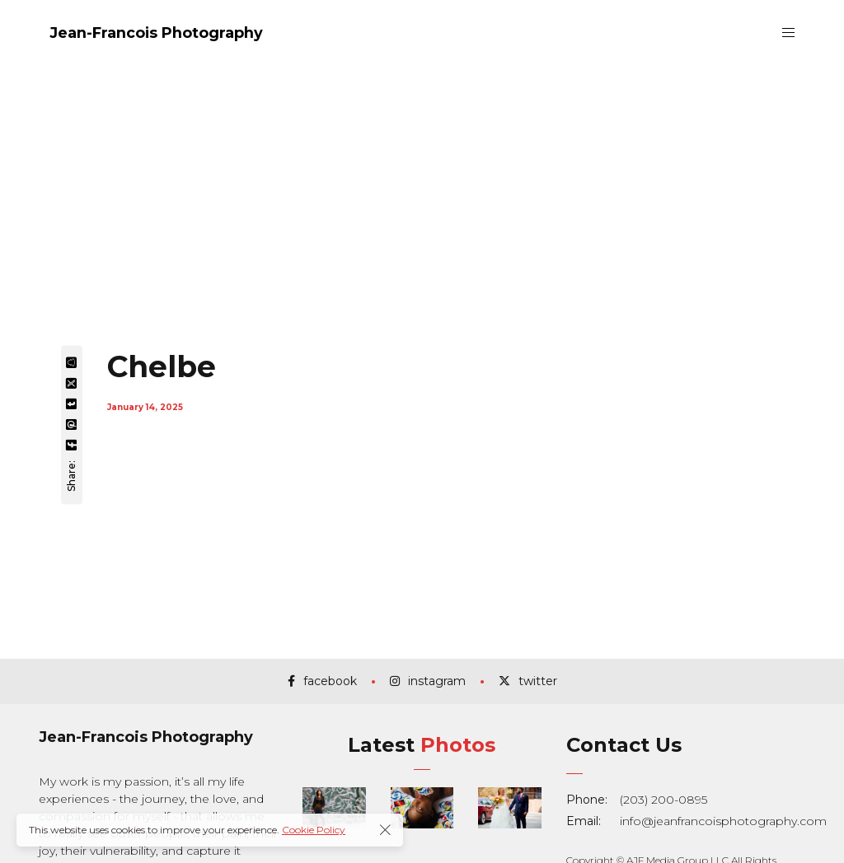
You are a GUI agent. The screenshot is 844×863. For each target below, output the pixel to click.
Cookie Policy (313, 829)
